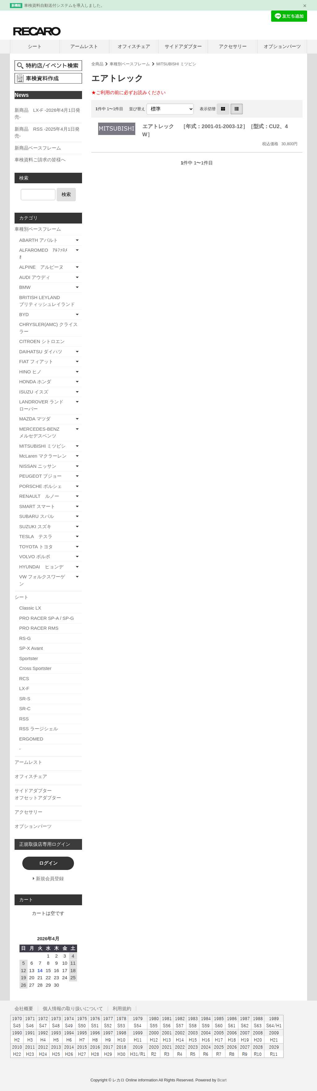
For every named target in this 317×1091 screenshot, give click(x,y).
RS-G (25, 638)
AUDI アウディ (34, 277)
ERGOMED (31, 738)
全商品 (97, 64)
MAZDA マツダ (34, 418)
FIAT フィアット (36, 361)
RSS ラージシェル (38, 728)
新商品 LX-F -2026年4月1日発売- (47, 113)
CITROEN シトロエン (42, 341)
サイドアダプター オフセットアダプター (48, 794)
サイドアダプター (183, 46)
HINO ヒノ (30, 371)
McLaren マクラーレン (43, 456)
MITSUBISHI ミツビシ (176, 64)
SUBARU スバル (36, 516)
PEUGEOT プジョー (40, 476)
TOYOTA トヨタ (36, 546)
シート (35, 46)
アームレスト (84, 46)
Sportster (28, 658)
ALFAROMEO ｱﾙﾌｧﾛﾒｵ (43, 253)
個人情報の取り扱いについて (73, 1008)
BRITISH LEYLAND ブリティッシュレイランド (50, 301)
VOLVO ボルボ (34, 556)
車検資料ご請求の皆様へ (40, 159)
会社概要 (24, 1008)
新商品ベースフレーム (38, 147)
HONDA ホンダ (35, 381)
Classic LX (30, 608)
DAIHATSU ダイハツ (40, 351)
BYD (24, 314)
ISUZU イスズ (33, 391)
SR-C (25, 708)
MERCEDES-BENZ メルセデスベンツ (49, 432)
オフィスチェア (134, 46)
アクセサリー (233, 46)
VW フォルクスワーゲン (42, 580)
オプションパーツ (282, 46)
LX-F (24, 688)
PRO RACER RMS (39, 628)
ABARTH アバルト (38, 240)
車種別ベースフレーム (130, 64)
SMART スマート (37, 506)
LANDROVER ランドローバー (41, 405)
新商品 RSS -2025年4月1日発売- (47, 132)
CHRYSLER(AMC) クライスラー (48, 328)
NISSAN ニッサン (37, 466)
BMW (25, 287)
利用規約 (122, 1008)
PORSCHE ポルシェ (40, 486)
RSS (24, 718)
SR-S (24, 698)
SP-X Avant (31, 648)
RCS (24, 678)
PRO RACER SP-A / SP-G (46, 618)
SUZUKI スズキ (35, 526)
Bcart (222, 1080)
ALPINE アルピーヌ (41, 267)
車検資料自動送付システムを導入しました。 (64, 5)
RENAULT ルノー (39, 496)
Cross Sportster (35, 668)
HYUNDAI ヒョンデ (41, 566)
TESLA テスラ (35, 536)
